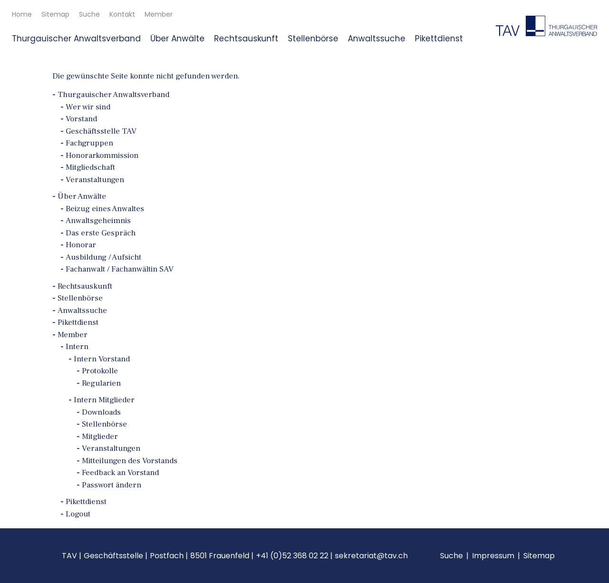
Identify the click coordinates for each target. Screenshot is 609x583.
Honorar (81, 245)
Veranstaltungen (95, 180)
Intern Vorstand (102, 359)
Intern (77, 346)
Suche (89, 14)
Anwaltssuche (376, 38)
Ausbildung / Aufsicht (103, 257)
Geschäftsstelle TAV (101, 131)
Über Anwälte (177, 38)
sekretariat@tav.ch (371, 555)
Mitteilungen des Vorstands (129, 461)
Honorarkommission (102, 155)
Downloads (101, 412)
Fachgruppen (89, 143)
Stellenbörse (313, 38)
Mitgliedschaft (90, 167)
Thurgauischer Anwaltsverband (76, 38)
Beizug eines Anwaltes (105, 209)
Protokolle (100, 371)
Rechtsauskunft (246, 38)
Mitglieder (100, 436)
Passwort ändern (111, 485)
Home (22, 14)
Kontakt (122, 14)
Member (159, 14)
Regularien (101, 383)
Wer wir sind (88, 107)
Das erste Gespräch (101, 233)
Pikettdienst (439, 38)
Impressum (493, 555)
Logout (78, 514)
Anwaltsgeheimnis (98, 220)
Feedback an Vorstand (120, 472)
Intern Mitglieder (104, 400)
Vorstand (81, 119)
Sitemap (55, 14)
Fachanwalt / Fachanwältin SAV (120, 269)
